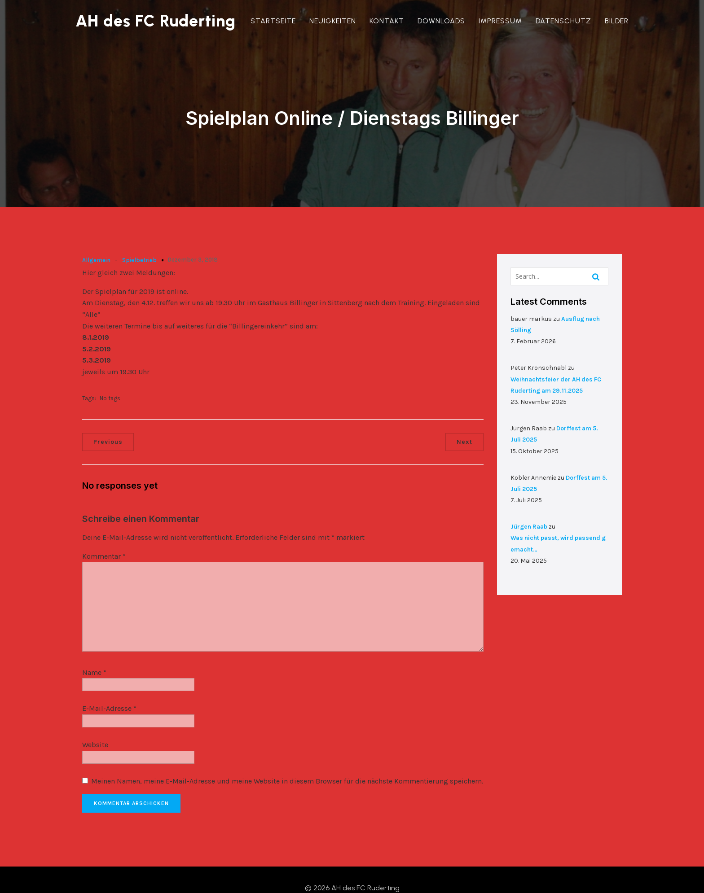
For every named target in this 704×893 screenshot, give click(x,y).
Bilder (617, 21)
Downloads (441, 21)
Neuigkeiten (332, 21)
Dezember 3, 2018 (192, 242)
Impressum (500, 21)
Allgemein (96, 242)
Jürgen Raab (528, 509)
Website (95, 727)
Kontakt (387, 21)
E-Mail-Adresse (109, 691)
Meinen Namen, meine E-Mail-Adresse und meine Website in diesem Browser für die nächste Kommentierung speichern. (287, 763)
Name (94, 655)
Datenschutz (563, 21)
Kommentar (104, 538)
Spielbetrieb (139, 242)
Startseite (273, 21)
